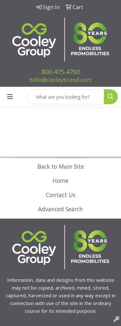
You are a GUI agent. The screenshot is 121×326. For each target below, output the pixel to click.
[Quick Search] (65, 96)
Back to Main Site (60, 166)
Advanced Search (60, 209)
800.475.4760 (60, 71)
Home (60, 180)
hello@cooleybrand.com (60, 80)
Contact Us (61, 195)
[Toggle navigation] (10, 96)
